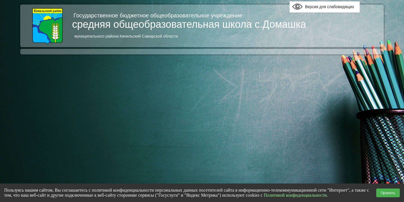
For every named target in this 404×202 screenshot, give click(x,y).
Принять (388, 193)
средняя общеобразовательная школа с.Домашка (189, 24)
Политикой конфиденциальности (295, 195)
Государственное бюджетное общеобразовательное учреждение (159, 15)
